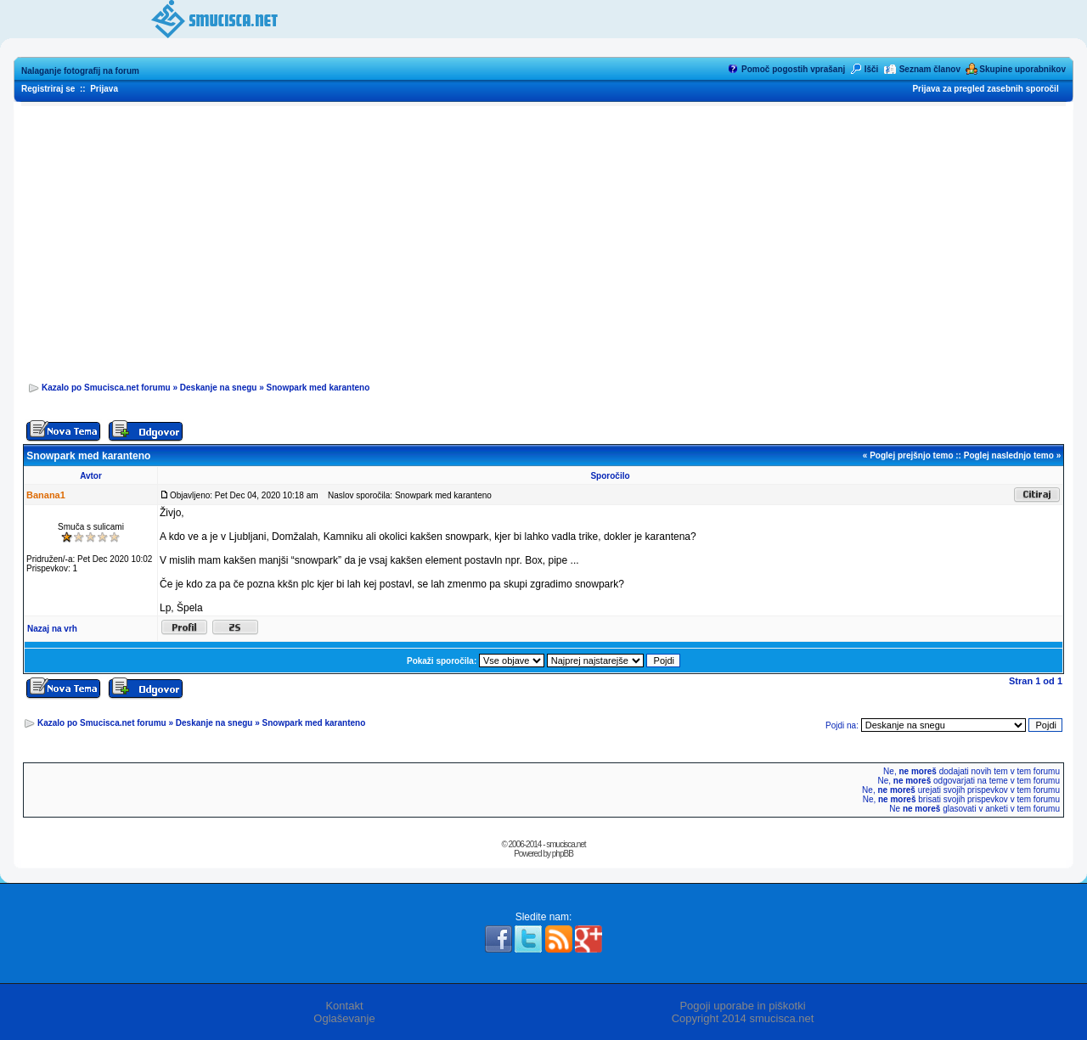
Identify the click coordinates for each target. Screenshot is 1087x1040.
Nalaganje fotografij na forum (80, 71)
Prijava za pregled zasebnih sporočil (985, 88)
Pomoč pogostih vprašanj (793, 69)
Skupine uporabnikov (1022, 69)
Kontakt (344, 1005)
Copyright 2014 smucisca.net (743, 1018)
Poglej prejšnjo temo (911, 455)
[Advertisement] (543, 238)
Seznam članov (929, 69)
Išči (872, 69)
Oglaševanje (344, 1018)
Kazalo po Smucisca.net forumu (106, 387)
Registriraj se (48, 88)
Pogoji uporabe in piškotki (742, 1005)
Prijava (104, 88)
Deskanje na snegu (218, 387)
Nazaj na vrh (52, 628)
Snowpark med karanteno (318, 387)
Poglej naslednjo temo (1009, 455)
